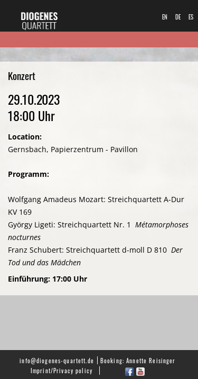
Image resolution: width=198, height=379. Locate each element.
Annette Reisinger (150, 360)
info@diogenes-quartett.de (57, 360)
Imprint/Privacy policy (61, 370)
